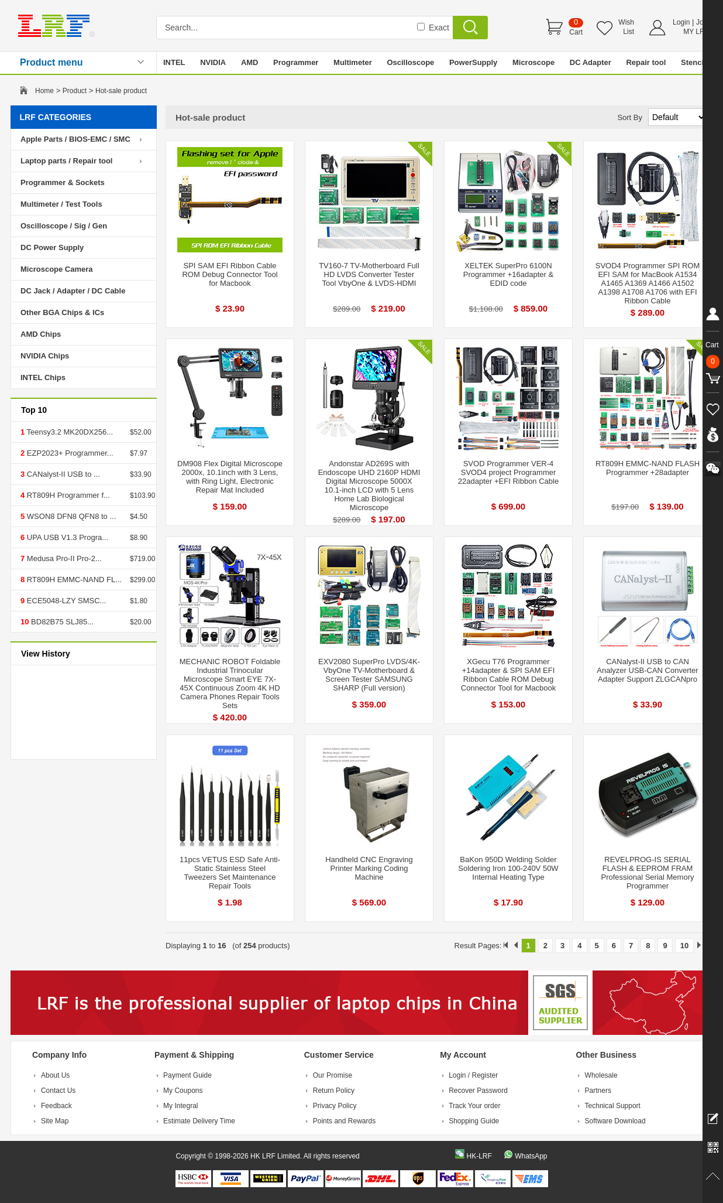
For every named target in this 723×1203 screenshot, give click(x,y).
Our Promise (332, 1075)
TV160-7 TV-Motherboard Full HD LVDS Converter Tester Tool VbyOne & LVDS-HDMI (369, 274)
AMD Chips (40, 334)
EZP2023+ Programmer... (69, 453)
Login (681, 22)
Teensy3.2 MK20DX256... (69, 432)
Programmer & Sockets (62, 182)
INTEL (174, 62)
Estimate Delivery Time (199, 1121)
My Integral (180, 1106)
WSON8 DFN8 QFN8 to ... (70, 516)
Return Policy (333, 1090)
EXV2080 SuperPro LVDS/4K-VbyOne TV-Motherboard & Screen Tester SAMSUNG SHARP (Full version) (369, 674)
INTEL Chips (43, 377)
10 (684, 945)
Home (44, 91)
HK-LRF (478, 1156)
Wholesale (601, 1075)
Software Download (615, 1121)
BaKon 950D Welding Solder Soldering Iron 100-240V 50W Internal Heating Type (508, 868)
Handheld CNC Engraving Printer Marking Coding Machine (369, 868)
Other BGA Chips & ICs (62, 312)
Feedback (56, 1106)
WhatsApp (531, 1156)
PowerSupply (473, 62)
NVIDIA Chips (44, 355)
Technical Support (613, 1106)
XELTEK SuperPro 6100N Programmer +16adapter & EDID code (508, 274)
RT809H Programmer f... (67, 495)
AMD (250, 62)
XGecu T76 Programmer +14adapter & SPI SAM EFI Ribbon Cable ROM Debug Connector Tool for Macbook (508, 674)
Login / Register (473, 1075)
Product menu (51, 62)
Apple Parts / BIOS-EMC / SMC (75, 139)
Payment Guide (187, 1075)
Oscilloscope (410, 62)
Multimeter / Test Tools (61, 204)
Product (75, 91)
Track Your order (474, 1106)
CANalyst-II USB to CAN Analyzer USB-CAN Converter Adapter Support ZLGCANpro (647, 670)
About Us (55, 1075)
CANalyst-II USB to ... (62, 474)
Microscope (533, 62)
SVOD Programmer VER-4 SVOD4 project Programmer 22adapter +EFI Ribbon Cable (508, 472)
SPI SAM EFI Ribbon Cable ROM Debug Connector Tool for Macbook (229, 274)
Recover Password (478, 1090)
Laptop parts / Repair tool (66, 160)
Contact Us (58, 1090)
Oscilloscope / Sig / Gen (63, 225)
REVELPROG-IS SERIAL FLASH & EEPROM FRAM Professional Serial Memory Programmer (647, 872)
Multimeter (352, 62)
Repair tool (646, 62)
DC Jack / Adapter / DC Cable (72, 290)
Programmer (295, 62)
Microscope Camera (56, 269)
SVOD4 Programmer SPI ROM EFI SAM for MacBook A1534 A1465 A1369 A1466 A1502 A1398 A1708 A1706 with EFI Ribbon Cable (647, 283)
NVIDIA (213, 62)
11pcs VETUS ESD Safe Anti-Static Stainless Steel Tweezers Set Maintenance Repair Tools (230, 872)
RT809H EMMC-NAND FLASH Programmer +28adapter (647, 468)
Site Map (54, 1121)
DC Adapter (590, 62)
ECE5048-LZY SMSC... (65, 600)
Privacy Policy (335, 1106)
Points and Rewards (344, 1121)
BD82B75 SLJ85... (61, 621)
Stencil (693, 62)
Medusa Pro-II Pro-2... (63, 558)
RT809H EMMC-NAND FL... (73, 579)
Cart (576, 32)
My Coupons (182, 1090)
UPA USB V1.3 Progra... (66, 537)
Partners (598, 1090)
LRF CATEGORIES (56, 117)
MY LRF (696, 32)
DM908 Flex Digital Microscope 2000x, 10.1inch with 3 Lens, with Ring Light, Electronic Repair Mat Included (230, 476)
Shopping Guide (474, 1121)
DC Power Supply (52, 247)
